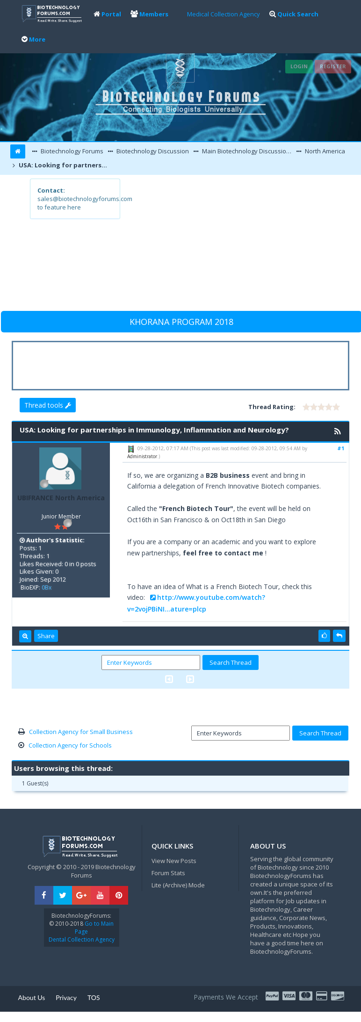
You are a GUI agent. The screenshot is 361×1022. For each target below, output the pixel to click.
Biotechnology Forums (71, 151)
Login (299, 66)
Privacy (66, 997)
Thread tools (47, 405)
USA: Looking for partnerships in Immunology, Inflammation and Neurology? (65, 165)
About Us (31, 997)
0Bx (46, 587)
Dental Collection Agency (82, 939)
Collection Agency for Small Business (81, 731)
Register (333, 66)
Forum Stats (168, 873)
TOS (93, 997)
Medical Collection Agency (223, 14)
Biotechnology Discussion (152, 151)
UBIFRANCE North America (61, 497)
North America (324, 151)
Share (46, 636)
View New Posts (174, 860)
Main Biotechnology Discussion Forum (247, 151)
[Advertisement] (225, 244)
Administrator (142, 456)
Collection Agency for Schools (70, 745)
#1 (340, 448)
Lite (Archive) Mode (178, 885)
